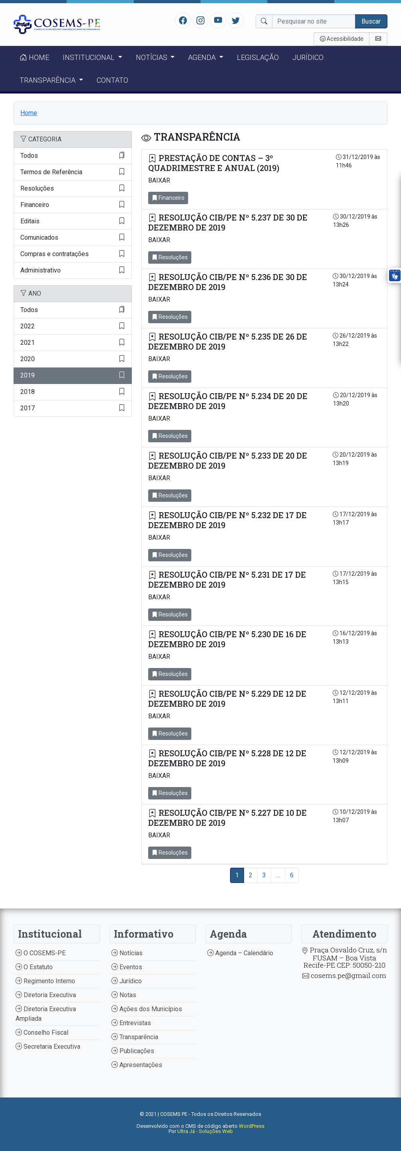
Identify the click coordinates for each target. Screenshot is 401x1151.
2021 (72, 343)
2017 (72, 408)
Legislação (258, 57)
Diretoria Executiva (46, 995)
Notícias (127, 953)
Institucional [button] (89, 57)
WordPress (251, 1126)
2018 (72, 392)
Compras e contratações (72, 254)
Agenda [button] (202, 57)
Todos (72, 156)
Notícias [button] (152, 57)
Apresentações (136, 1065)
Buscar (371, 21)
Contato (112, 80)
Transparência (134, 1037)
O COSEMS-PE (41, 953)
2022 (72, 326)
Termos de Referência (72, 172)
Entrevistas (131, 1023)
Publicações (132, 1051)
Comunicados (72, 238)
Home (34, 57)
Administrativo (72, 270)
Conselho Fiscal (42, 1032)
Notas (123, 995)
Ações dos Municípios (146, 1009)
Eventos (126, 967)
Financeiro (72, 205)
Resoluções (72, 188)
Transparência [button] (48, 80)
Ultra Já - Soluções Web (205, 1131)
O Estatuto (34, 967)
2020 (72, 359)
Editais (72, 221)
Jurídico (308, 57)
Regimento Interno (45, 981)
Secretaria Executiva (48, 1046)
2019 (72, 375)
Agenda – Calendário (240, 953)
